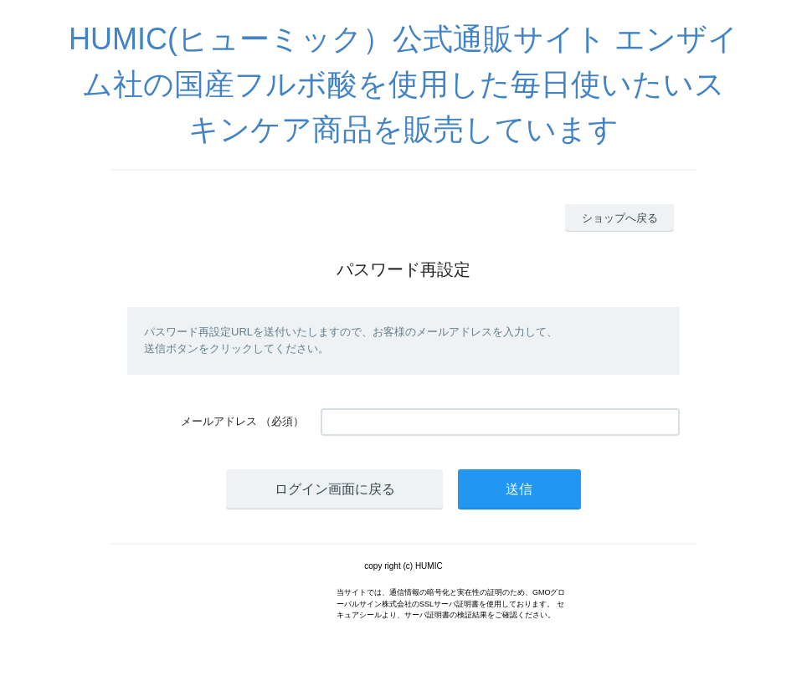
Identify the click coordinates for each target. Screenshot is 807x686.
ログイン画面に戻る (335, 489)
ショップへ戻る (620, 218)
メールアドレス (219, 421)
